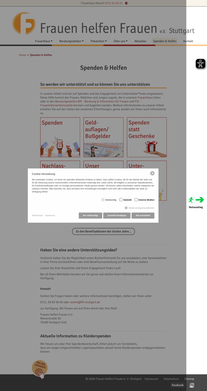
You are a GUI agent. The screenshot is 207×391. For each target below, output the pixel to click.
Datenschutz (37, 215)
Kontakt (188, 41)
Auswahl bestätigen (116, 215)
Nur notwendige (90, 215)
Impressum (50, 215)
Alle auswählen (143, 215)
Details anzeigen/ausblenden (141, 208)
